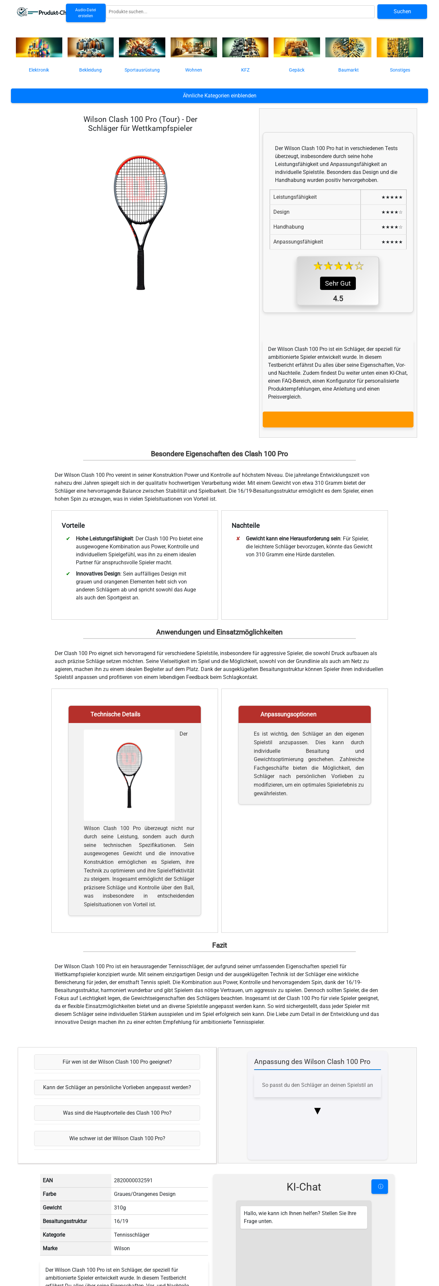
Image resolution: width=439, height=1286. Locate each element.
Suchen (402, 11)
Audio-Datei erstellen (85, 13)
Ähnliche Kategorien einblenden (219, 95)
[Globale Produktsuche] (240, 11)
